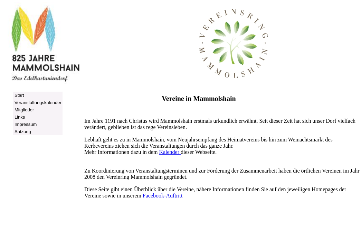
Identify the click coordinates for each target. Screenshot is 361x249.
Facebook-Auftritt (163, 196)
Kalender (170, 152)
